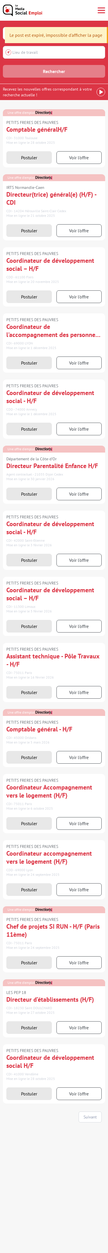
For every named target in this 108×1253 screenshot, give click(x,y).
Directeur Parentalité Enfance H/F (52, 466)
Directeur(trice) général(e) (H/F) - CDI (51, 198)
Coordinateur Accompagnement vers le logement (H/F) (49, 791)
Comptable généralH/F (36, 129)
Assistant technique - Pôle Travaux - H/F (52, 660)
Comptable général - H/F (39, 729)
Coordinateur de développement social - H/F (50, 397)
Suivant (90, 1117)
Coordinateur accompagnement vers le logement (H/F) (49, 857)
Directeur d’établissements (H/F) (50, 999)
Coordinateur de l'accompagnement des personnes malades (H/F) (52, 331)
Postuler (29, 157)
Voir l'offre (79, 157)
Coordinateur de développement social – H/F (50, 264)
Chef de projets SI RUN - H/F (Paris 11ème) (53, 930)
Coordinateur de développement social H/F (50, 1061)
